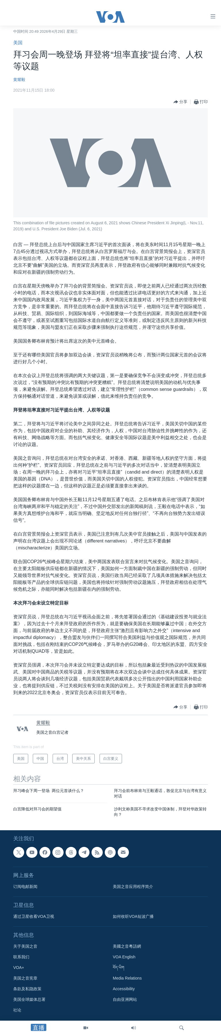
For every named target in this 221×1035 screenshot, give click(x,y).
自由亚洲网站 (125, 999)
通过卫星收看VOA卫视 (33, 916)
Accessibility (124, 988)
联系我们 (21, 957)
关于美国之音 (25, 946)
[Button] (180, 102)
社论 (17, 1010)
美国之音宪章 (25, 978)
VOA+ (18, 967)
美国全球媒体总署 (29, 999)
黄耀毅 (19, 79)
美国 (17, 42)
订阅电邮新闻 (25, 886)
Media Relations (127, 978)
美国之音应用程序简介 (133, 886)
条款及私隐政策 (27, 988)
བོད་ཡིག (118, 967)
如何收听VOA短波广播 (133, 916)
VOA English (124, 957)
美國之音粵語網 (127, 946)
